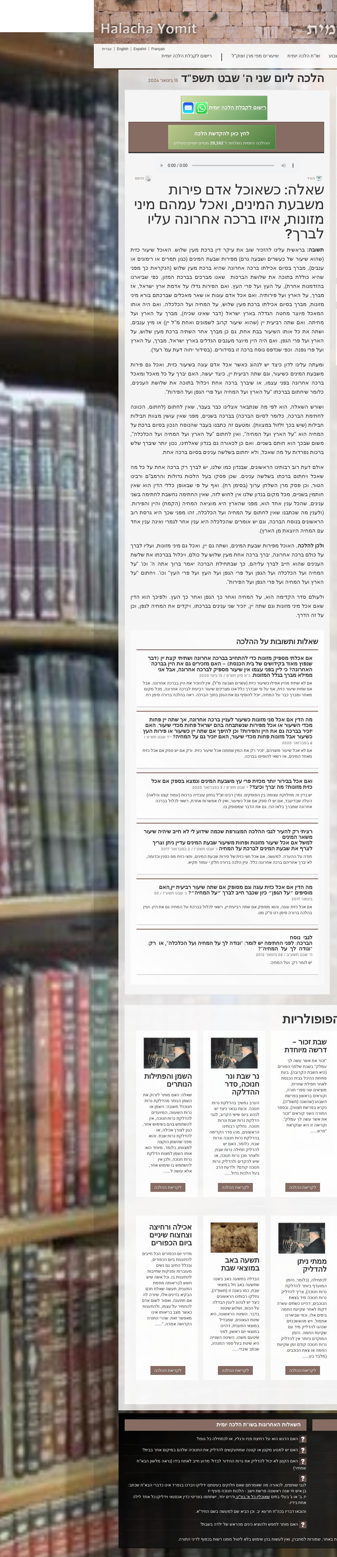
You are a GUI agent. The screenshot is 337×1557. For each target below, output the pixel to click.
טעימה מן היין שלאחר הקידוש (274, 269)
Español (46, 49)
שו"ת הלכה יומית (210, 56)
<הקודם (253, 297)
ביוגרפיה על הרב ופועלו (279, 1457)
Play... (133, 165)
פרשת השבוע (248, 56)
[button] (130, 108)
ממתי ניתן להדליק (274, 223)
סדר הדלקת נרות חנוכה (274, 245)
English (28, 49)
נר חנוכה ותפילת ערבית (274, 201)
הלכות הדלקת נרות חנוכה (274, 163)
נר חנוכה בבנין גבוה (274, 152)
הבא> (251, 288)
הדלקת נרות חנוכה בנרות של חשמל (274, 188)
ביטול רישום (290, 1486)
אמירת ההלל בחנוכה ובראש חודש (274, 128)
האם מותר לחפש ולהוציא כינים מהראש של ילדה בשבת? (155, 1524)
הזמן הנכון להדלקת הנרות (274, 234)
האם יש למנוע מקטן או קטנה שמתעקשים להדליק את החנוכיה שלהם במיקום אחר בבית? (125, 1449)
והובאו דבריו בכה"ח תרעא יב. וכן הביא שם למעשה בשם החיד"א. (157, 1511)
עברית (13, 49)
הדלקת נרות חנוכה (274, 174)
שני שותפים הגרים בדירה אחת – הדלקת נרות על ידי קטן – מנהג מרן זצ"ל (274, 108)
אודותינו (293, 1467)
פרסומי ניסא (274, 256)
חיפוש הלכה (281, 56)
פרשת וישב (274, 141)
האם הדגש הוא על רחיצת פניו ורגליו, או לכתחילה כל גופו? (153, 1438)
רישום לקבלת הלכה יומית (93, 56)
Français (64, 49)
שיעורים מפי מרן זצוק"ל (161, 56)
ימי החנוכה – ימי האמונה (274, 91)
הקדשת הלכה (288, 1448)
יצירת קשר (291, 1477)
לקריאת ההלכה (270, 1187)
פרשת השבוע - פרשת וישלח (274, 212)
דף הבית (292, 1438)
